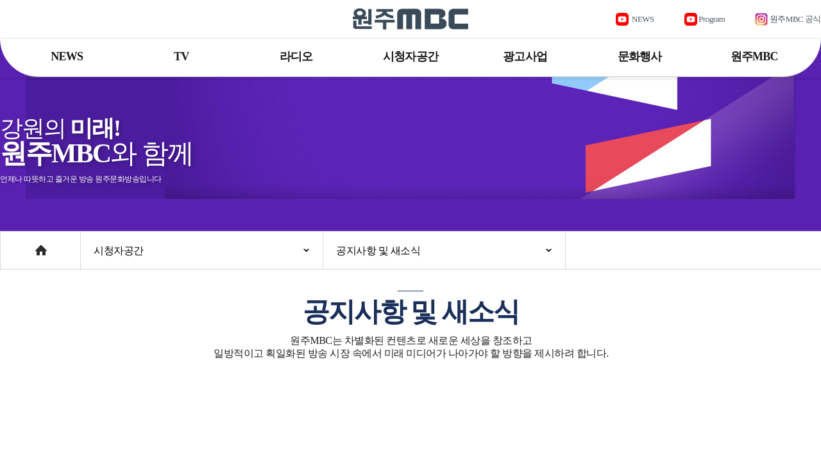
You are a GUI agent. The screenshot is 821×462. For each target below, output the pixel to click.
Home (12, 244)
